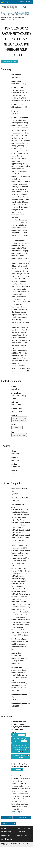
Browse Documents (24, 835)
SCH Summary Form (21, 756)
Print (13, 823)
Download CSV (6, 818)
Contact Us (22, 1)
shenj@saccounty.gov (19, 435)
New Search (5, 823)
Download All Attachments (22, 818)
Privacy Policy (6, 832)
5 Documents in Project (9, 61)
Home (3, 13)
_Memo (19, 735)
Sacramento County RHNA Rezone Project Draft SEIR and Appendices (21, 748)
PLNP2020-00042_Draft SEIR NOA (21, 740)
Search (10, 13)
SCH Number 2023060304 (22, 13)
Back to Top (5, 828)
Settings (29, 2)
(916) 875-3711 (17, 428)
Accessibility (21, 832)
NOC (17, 769)
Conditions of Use (23, 828)
